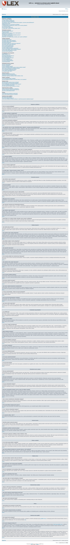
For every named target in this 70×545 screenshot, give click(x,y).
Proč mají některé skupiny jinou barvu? (9, 69)
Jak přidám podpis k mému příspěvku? (9, 41)
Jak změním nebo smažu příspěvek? (9, 40)
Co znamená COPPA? (6, 26)
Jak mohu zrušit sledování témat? (8, 90)
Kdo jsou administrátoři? (6, 64)
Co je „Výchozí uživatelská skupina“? (9, 70)
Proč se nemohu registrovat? (7, 27)
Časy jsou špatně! (5, 32)
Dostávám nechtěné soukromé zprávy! (9, 74)
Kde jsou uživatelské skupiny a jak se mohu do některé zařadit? (14, 67)
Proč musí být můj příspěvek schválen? (9, 50)
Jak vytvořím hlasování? (6, 42)
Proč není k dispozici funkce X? (8, 98)
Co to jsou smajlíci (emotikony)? (8, 55)
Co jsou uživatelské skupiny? (7, 66)
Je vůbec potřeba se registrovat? (8, 20)
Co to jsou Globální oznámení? (8, 57)
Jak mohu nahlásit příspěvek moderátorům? (10, 48)
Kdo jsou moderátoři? (6, 65)
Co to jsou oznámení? (6, 58)
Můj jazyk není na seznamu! (7, 33)
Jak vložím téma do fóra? (6, 39)
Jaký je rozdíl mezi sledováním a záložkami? (10, 88)
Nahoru (3, 111)
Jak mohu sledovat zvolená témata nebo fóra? (10, 89)
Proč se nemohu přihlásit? (7, 19)
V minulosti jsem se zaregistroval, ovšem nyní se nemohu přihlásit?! (14, 25)
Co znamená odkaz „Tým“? (7, 71)
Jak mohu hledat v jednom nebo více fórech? (10, 82)
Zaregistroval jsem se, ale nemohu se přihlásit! (10, 24)
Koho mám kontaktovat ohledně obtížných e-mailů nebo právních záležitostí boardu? (17, 99)
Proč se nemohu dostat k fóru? (7, 45)
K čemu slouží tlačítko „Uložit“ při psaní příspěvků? (11, 49)
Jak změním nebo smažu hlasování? (9, 44)
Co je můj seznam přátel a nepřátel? (9, 78)
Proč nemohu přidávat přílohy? (7, 46)
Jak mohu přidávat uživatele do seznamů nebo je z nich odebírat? (14, 79)
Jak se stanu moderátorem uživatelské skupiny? (11, 68)
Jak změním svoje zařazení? (7, 35)
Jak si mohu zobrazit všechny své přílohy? (10, 94)
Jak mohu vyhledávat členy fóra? (8, 85)
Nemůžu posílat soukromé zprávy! (8, 73)
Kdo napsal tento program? (7, 97)
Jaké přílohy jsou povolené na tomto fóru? (10, 93)
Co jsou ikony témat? (6, 61)
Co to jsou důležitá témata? (7, 59)
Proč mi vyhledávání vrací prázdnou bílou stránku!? (11, 84)
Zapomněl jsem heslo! (6, 23)
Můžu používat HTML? (6, 54)
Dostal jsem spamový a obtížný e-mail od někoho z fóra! (12, 75)
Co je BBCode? (5, 53)
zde (25, 519)
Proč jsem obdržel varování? (7, 47)
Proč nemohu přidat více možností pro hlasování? (11, 43)
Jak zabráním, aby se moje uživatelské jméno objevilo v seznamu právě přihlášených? (18, 22)
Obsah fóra (4, 14)
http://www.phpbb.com (57, 524)
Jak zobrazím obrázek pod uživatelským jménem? (11, 34)
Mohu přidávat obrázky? (6, 56)
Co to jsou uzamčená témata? (7, 60)
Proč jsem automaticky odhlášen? (8, 21)
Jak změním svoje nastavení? (7, 31)
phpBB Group (43, 518)
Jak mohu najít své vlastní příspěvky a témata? (10, 86)
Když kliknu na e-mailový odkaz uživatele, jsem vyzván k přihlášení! (14, 36)
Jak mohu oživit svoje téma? (7, 51)
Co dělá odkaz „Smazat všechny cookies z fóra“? (11, 28)
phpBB (31, 543)
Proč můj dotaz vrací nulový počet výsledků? (10, 83)
